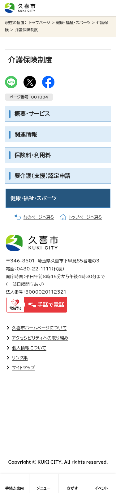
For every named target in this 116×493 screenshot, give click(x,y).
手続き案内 (14, 488)
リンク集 (20, 358)
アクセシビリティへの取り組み (40, 338)
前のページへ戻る (39, 217)
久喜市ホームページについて (39, 328)
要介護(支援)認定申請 (43, 175)
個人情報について (29, 348)
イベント (101, 488)
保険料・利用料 (33, 155)
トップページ (39, 23)
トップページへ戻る (85, 217)
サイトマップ (23, 368)
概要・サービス (32, 113)
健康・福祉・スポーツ (73, 23)
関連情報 (26, 134)
